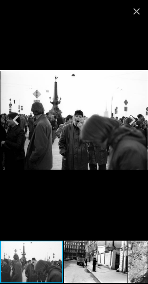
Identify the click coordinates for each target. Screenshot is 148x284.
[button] (15, 120)
